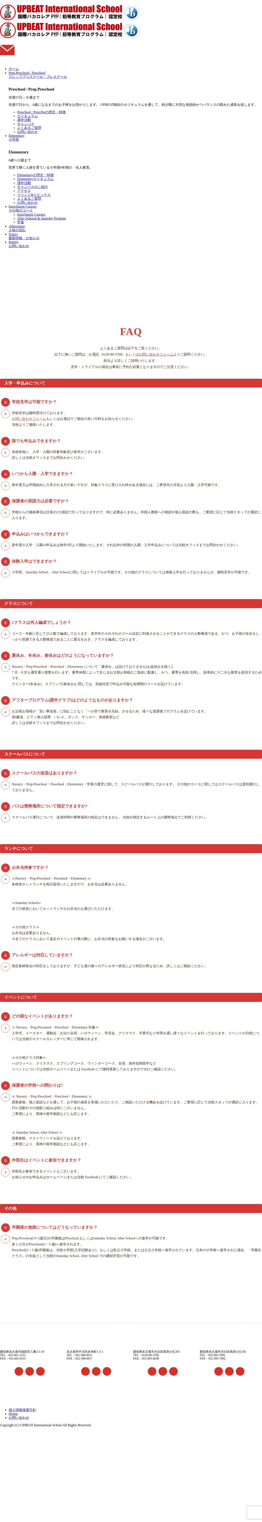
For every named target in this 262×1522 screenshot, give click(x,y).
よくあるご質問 (29, 128)
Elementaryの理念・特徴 (35, 175)
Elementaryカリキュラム (35, 179)
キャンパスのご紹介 (32, 187)
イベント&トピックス (34, 195)
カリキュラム (27, 116)
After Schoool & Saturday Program (41, 218)
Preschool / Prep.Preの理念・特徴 (41, 112)
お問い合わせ (27, 132)
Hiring (13, 1414)
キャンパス (25, 124)
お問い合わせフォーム (29, 419)
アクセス (24, 190)
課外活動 (24, 120)
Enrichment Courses (31, 214)
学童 (20, 222)
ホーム (14, 69)
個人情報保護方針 (22, 1410)
